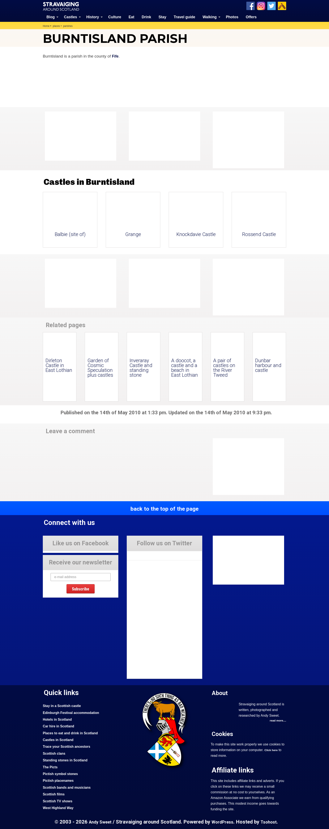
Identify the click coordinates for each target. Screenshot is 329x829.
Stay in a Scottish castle (63, 705)
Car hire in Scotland (60, 726)
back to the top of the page (164, 508)
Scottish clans (55, 753)
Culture (114, 17)
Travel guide (184, 17)
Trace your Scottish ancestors (69, 746)
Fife (115, 56)
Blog (51, 17)
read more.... (277, 720)
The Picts (51, 767)
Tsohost (270, 821)
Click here (271, 750)
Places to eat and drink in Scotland (73, 733)
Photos (232, 17)
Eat (131, 17)
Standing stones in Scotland (67, 760)
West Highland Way (59, 807)
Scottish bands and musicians (69, 787)
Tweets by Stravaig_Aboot (146, 553)
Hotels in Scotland (58, 719)
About (220, 692)
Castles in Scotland (59, 739)
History (92, 17)
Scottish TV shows (59, 801)
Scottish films (55, 794)
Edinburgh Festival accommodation (73, 712)
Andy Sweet (98, 821)
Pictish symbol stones (62, 773)
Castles (70, 17)
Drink (146, 17)
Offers (251, 17)
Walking (210, 17)
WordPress (222, 821)
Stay (162, 17)
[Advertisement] (246, 139)
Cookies (223, 733)
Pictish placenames (59, 780)
